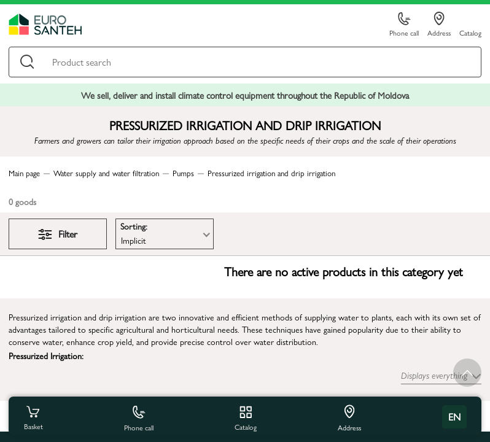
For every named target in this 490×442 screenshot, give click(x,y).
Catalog (470, 32)
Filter (57, 234)
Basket (33, 417)
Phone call (404, 24)
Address (439, 24)
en (454, 416)
